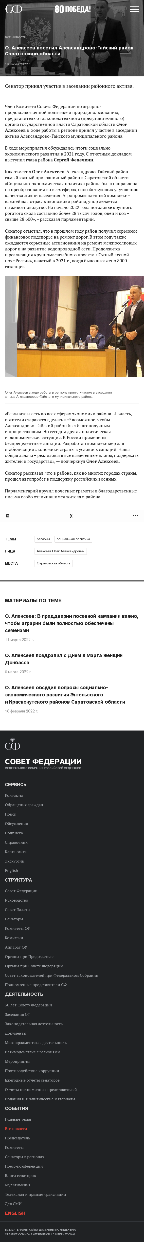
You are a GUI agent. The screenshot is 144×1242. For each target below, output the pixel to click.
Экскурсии (14, 861)
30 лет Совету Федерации (28, 1004)
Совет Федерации (21, 890)
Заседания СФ (18, 1014)
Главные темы (18, 1119)
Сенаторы (14, 918)
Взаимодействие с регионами (32, 1051)
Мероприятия (17, 1061)
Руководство (16, 900)
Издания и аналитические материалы (40, 1098)
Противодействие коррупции (32, 1070)
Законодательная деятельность (34, 1023)
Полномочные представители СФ (36, 984)
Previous (33, 330)
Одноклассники (71, 516)
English (11, 870)
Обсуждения (16, 823)
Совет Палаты (17, 909)
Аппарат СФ (16, 947)
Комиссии (14, 937)
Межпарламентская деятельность (36, 1042)
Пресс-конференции (24, 1166)
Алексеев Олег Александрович (61, 551)
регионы (43, 539)
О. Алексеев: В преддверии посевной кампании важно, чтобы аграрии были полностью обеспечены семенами (71, 623)
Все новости (15, 37)
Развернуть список (136, 516)
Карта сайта (16, 851)
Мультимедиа (18, 1184)
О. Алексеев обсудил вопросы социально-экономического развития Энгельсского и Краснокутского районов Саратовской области (65, 694)
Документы (15, 1033)
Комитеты (14, 1147)
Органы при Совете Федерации (34, 965)
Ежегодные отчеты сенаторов (32, 1080)
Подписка (14, 832)
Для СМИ (13, 1203)
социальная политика (73, 539)
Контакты (14, 795)
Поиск (10, 814)
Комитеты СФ (17, 928)
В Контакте (7, 516)
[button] (134, 10)
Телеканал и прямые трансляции (35, 1194)
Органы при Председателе (29, 956)
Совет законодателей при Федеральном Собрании (51, 975)
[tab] (72, 516)
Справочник (16, 842)
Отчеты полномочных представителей (41, 1089)
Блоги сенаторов (20, 1175)
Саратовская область (53, 563)
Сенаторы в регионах (24, 1156)
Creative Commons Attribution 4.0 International (40, 1234)
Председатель (17, 1137)
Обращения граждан (24, 804)
